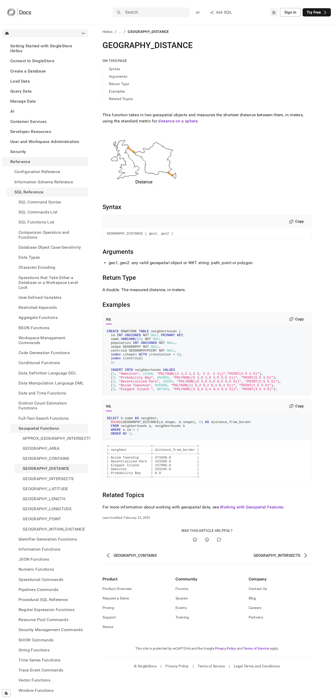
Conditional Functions (39, 362)
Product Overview (117, 613)
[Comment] (219, 563)
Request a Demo (115, 622)
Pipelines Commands (38, 589)
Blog (252, 622)
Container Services (28, 121)
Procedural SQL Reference (43, 599)
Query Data (21, 91)
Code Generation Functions (44, 352)
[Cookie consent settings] (6, 693)
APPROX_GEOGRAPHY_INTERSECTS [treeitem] (55, 438)
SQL (109, 320)
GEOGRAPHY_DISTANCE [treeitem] (46, 468)
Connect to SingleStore (32, 60)
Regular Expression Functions (46, 609)
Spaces (181, 622)
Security (18, 151)
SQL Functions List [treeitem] (36, 222)
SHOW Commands (35, 640)
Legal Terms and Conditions (257, 690)
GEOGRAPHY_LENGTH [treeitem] (44, 498)
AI (12, 111)
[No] (207, 563)
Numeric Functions (36, 569)
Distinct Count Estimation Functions (42, 405)
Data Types (29, 257)
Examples (117, 91)
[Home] (19, 12)
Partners (256, 641)
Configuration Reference (37, 171)
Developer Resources (30, 131)
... (120, 32)
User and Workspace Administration (44, 141)
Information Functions (39, 549)
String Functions (34, 650)
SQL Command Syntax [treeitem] (39, 202)
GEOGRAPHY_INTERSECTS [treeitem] (48, 478)
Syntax (114, 69)
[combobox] (274, 12)
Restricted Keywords (37, 307)
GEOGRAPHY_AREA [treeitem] (41, 448)
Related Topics (121, 99)
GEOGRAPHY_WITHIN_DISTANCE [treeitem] (54, 529)
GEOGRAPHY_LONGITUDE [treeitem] (47, 508)
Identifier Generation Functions (47, 539)
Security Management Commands (50, 629)
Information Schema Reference (43, 182)
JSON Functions (33, 559)
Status (108, 651)
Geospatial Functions (38, 428)
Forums (181, 613)
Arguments (118, 76)
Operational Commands (40, 579)
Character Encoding (36, 267)
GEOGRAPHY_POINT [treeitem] (42, 518)
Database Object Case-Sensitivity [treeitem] (49, 247)
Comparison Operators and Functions (43, 235)
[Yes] (195, 563)
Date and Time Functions (42, 393)
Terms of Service (256, 672)
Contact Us (258, 613)
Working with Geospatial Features (251, 530)
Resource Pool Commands (43, 619)
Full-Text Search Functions (43, 418)
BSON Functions (33, 327)
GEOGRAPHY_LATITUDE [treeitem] (45, 488)
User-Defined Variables (39, 297)
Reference (20, 161)
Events (181, 632)
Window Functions (35, 690)
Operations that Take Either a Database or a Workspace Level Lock (48, 282)
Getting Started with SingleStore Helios (41, 48)
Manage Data (23, 101)
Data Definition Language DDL (47, 373)
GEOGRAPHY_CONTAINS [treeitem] (46, 458)
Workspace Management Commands (41, 340)
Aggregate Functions (38, 317)
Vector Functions (34, 680)
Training (182, 641)
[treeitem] (45, 48)
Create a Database (28, 71)
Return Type (119, 84)
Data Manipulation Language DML (51, 383)
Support (109, 641)
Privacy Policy (225, 672)
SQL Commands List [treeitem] (37, 212)
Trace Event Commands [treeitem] (40, 670)
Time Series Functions (39, 660)
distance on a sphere (177, 121)
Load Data (20, 81)
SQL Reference (28, 192)
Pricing (108, 632)
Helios (107, 32)
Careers (255, 632)
